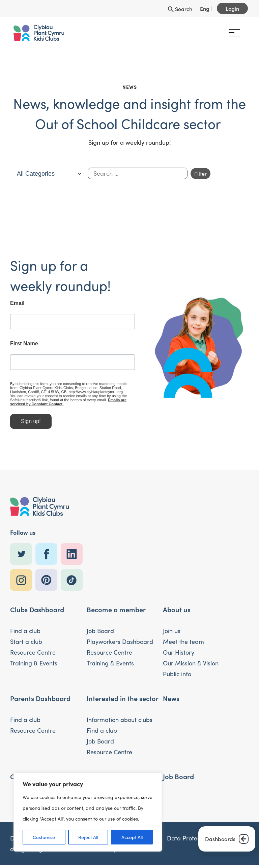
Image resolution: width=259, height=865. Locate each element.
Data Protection (188, 838)
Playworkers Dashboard (120, 641)
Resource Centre (33, 652)
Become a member (116, 609)
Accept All (132, 837)
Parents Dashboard (40, 698)
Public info (177, 674)
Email (17, 306)
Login (232, 8)
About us (177, 609)
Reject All (88, 837)
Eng (204, 8)
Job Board (100, 631)
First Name (24, 346)
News (171, 698)
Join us (171, 631)
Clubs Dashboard (37, 609)
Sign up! (31, 424)
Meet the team (183, 641)
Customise (44, 837)
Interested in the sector (123, 698)
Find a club (25, 631)
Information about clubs (119, 720)
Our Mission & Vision (191, 663)
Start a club (26, 641)
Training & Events (33, 663)
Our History (178, 652)
